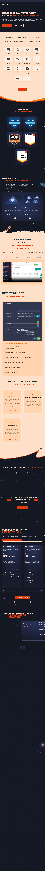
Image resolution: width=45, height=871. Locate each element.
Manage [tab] (17, 257)
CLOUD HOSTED (12, 539)
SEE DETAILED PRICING (22, 597)
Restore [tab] (39, 257)
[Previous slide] (15, 218)
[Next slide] (30, 218)
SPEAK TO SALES (18, 25)
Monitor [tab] (28, 257)
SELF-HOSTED (32, 539)
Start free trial (22, 507)
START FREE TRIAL (7, 25)
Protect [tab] (6, 257)
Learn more (8, 214)
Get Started (22, 89)
